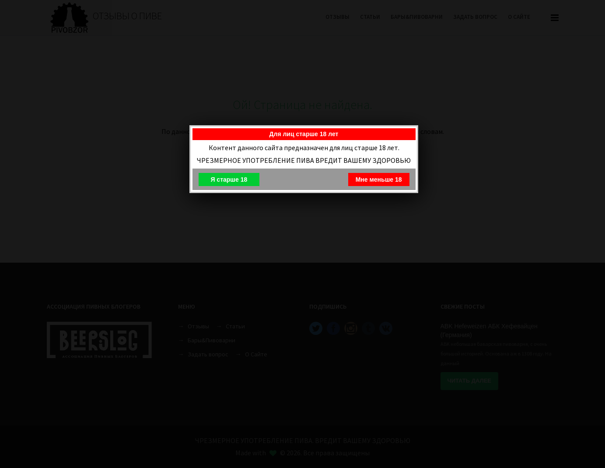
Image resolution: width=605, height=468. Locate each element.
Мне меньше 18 (379, 179)
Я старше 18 (228, 179)
